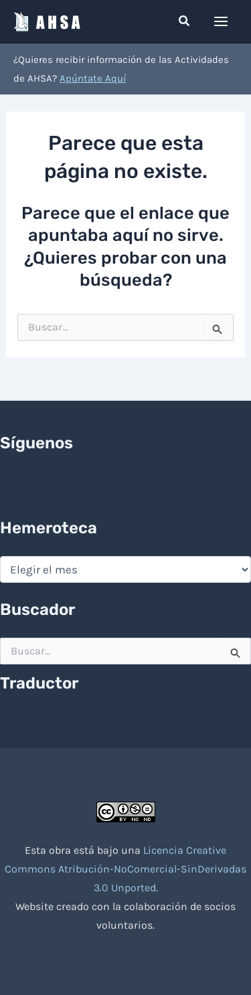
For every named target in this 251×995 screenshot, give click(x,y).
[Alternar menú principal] (221, 21)
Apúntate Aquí (93, 78)
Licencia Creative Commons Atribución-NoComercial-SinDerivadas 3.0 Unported (125, 869)
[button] (185, 21)
